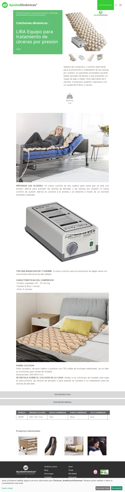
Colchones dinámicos (40, 13)
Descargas (48, 467)
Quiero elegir (7, 488)
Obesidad (73, 474)
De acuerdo (117, 488)
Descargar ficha (63, 387)
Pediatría (72, 477)
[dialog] (62, 485)
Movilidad (73, 467)
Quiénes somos (50, 459)
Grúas (71, 463)
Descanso (27, 13)
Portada (19, 13)
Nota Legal (48, 474)
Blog (46, 463)
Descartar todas (102, 488)
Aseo (71, 459)
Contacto (48, 470)
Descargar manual (62, 395)
